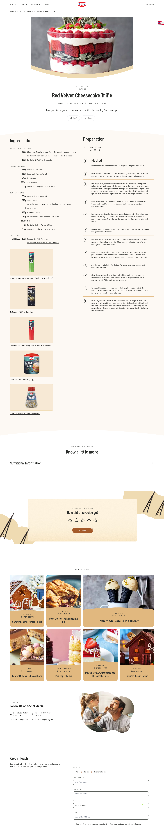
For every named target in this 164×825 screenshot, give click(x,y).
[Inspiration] (38, 4)
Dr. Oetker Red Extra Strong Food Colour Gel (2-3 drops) (49, 204)
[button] (82, 82)
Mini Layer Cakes (63, 655)
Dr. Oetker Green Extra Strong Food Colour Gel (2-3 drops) (50, 156)
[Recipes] (15, 4)
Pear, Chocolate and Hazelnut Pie (63, 601)
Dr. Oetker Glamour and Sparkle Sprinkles (43, 243)
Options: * (77, 767)
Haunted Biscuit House (137, 655)
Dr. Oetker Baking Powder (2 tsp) (40, 225)
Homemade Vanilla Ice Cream (118, 601)
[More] (49, 4)
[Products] (25, 4)
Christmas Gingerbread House (27, 601)
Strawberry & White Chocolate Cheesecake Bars (100, 655)
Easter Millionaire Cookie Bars (27, 655)
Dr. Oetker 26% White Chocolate (39, 160)
